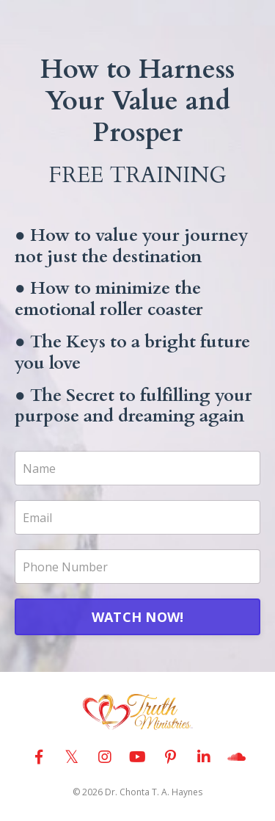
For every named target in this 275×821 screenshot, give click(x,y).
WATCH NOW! (138, 617)
